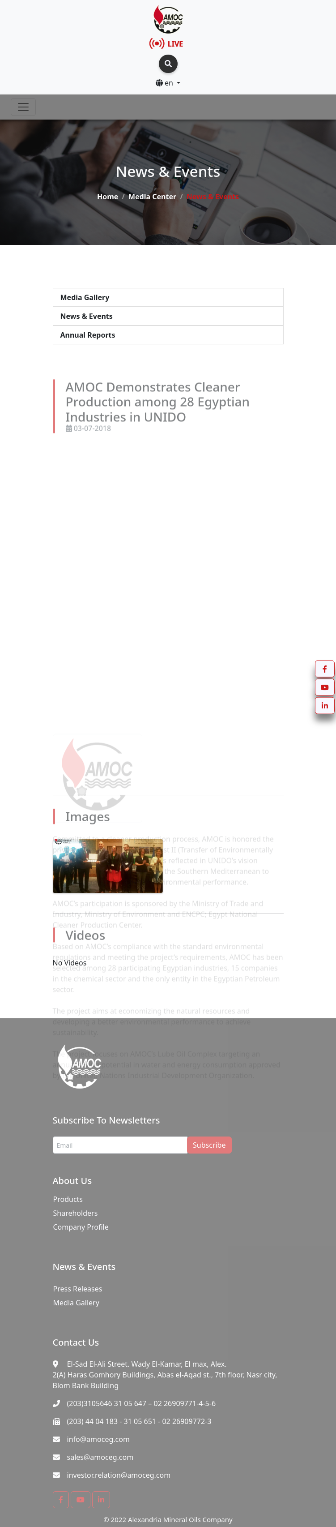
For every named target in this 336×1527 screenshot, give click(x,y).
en (165, 83)
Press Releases (77, 1289)
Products (68, 1199)
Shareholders (75, 1213)
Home (107, 197)
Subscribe (209, 1145)
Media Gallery (76, 1303)
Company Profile (81, 1227)
